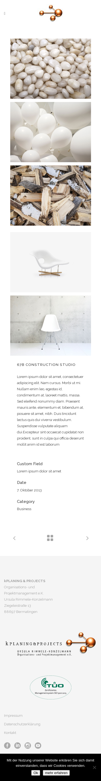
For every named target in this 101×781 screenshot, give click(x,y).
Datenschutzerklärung (22, 724)
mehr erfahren (56, 773)
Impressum (13, 716)
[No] (94, 767)
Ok (35, 773)
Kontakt (10, 733)
